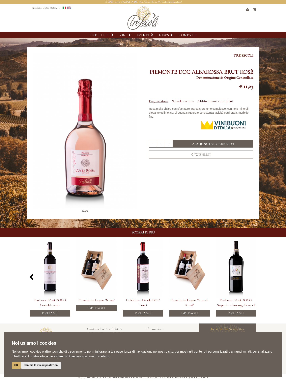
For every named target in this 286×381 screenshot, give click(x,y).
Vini (125, 35)
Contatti (187, 35)
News (166, 35)
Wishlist (201, 154)
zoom (85, 211)
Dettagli (50, 311)
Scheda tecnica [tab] (183, 101)
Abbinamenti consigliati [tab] (215, 101)
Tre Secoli (101, 35)
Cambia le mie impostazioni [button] (41, 365)
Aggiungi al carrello (213, 144)
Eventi (145, 35)
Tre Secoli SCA (95, 377)
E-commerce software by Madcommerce (185, 377)
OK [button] (16, 365)
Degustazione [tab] (158, 101)
